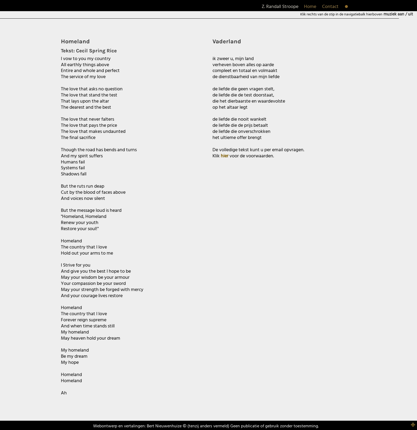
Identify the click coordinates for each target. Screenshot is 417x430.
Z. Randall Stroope (280, 6)
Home (310, 6)
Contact (330, 6)
